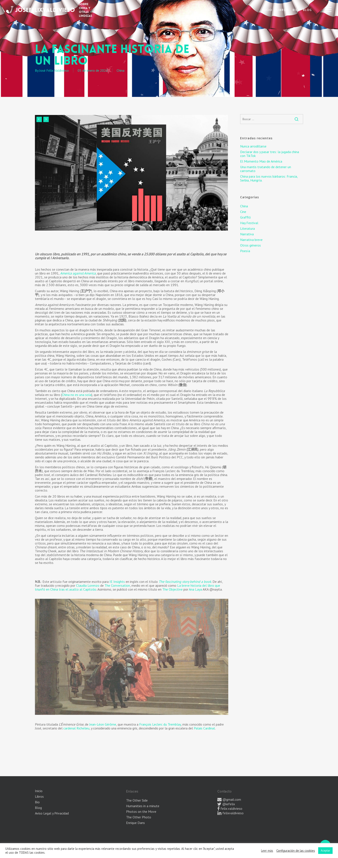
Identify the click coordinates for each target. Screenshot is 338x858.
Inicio (38, 791)
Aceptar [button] (325, 850)
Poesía (245, 251)
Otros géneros (250, 245)
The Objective (172, 589)
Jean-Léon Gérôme (102, 724)
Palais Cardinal (204, 728)
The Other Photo (138, 817)
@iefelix (228, 804)
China (120, 70)
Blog (38, 808)
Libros (39, 796)
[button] (328, 9)
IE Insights (117, 581)
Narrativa (247, 234)
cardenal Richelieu (76, 728)
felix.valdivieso (231, 808)
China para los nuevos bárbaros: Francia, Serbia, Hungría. (269, 178)
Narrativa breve (251, 240)
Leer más (267, 851)
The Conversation (117, 585)
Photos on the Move (141, 811)
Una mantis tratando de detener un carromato (265, 169)
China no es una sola (76, 395)
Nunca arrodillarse (253, 146)
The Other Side (137, 800)
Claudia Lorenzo (87, 585)
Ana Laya (195, 589)
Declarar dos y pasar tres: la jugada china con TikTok (269, 154)
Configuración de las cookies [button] (295, 851)
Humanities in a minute (142, 806)
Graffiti (245, 217)
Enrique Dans (135, 823)
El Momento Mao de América (261, 161)
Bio (37, 802)
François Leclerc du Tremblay (160, 724)
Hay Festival (249, 223)
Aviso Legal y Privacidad (52, 813)
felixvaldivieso (233, 813)
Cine (243, 212)
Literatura (247, 228)
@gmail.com (231, 799)
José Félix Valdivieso (54, 70)
